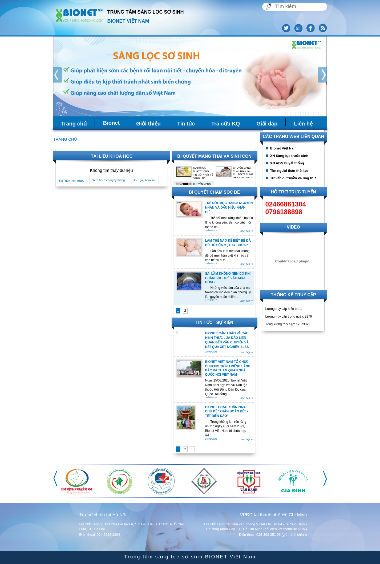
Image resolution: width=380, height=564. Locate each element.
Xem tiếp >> (246, 231)
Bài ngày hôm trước (71, 180)
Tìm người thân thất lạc (289, 171)
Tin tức (186, 124)
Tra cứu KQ (225, 124)
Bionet (111, 123)
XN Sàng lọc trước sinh (289, 156)
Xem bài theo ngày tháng (108, 180)
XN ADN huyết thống (287, 163)
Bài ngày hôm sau (144, 180)
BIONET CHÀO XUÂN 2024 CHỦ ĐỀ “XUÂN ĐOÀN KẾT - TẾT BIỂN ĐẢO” (226, 411)
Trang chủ (74, 124)
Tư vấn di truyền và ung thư (293, 178)
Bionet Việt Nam (283, 148)
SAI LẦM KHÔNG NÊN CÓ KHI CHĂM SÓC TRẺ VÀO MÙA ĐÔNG (228, 278)
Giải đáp (266, 124)
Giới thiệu (148, 124)
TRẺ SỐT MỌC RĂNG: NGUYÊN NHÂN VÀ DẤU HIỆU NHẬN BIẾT (229, 207)
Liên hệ (303, 124)
